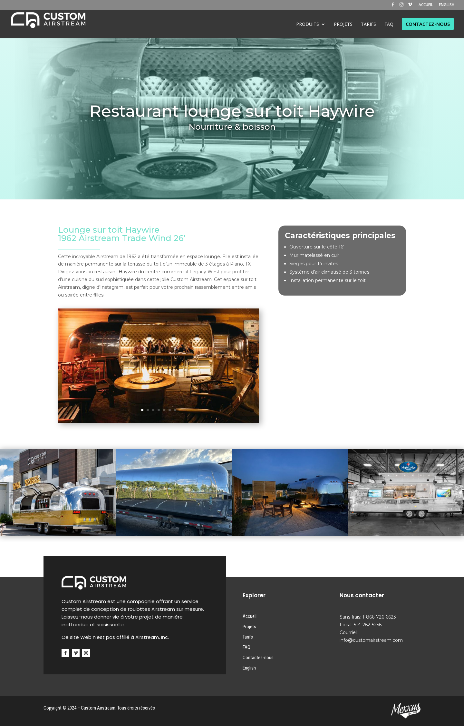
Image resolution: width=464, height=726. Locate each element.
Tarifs (248, 637)
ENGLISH (446, 5)
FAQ (246, 647)
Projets (249, 627)
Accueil (249, 616)
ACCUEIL (426, 5)
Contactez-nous (258, 657)
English (249, 668)
